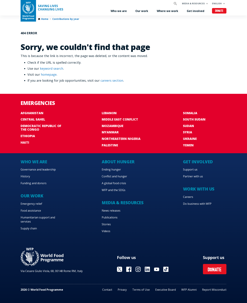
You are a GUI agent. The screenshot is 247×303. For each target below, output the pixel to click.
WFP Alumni (189, 290)
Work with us (198, 189)
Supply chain (29, 228)
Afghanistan (32, 113)
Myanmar (110, 132)
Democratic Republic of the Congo (41, 128)
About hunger (118, 162)
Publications (109, 217)
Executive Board (165, 290)
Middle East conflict (120, 119)
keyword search (51, 68)
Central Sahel (33, 119)
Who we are (119, 11)
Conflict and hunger (114, 176)
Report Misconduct (214, 290)
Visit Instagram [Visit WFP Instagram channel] (138, 269)
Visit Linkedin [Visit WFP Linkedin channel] (147, 269)
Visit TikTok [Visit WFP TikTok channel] (165, 269)
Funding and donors (33, 183)
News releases (111, 210)
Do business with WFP (197, 204)
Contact (107, 290)
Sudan (188, 126)
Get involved (195, 11)
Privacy (122, 290)
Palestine (110, 145)
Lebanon (109, 113)
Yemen (188, 145)
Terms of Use (141, 290)
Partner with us (193, 176)
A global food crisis (114, 183)
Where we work (167, 11)
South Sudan (194, 119)
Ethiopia (28, 136)
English (217, 3)
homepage (49, 74)
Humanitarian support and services (38, 219)
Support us (190, 169)
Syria (187, 132)
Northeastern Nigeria (121, 139)
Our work (141, 11)
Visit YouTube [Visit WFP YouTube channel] (156, 269)
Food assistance (31, 210)
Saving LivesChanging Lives (50, 7)
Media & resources (193, 3)
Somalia (190, 113)
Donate (219, 11)
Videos (106, 231)
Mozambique (112, 126)
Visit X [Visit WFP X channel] (119, 269)
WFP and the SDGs (113, 190)
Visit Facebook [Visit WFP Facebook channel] (128, 269)
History (25, 176)
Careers (188, 197)
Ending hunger (111, 169)
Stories (106, 224)
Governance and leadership (38, 169)
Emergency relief (31, 204)
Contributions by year (65, 19)
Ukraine (190, 139)
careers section (112, 80)
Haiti (25, 142)
